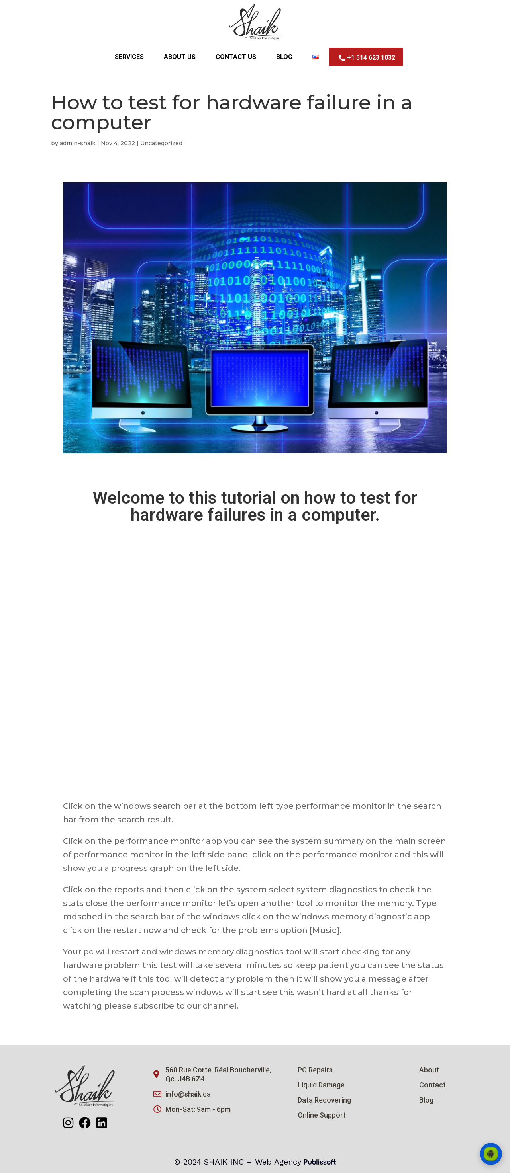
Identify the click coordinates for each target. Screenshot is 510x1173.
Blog (284, 57)
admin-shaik (78, 143)
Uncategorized (161, 143)
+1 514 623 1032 (367, 57)
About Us (180, 57)
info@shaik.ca (188, 1094)
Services (129, 57)
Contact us (236, 57)
